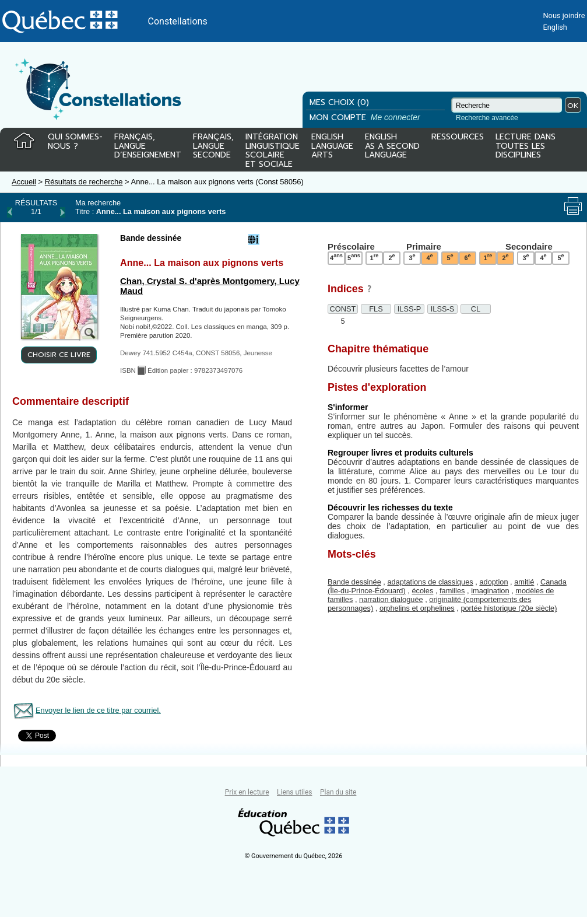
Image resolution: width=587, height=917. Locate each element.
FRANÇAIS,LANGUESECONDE (213, 146)
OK (573, 105)
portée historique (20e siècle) (509, 608)
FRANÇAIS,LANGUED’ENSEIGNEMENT (147, 146)
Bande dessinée (354, 582)
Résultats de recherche (84, 181)
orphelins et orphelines (417, 608)
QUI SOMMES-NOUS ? (75, 142)
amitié (524, 582)
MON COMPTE (366, 117)
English (555, 27)
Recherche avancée (487, 118)
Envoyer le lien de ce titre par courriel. (98, 710)
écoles (422, 590)
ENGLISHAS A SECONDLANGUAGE (392, 146)
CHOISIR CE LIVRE (58, 354)
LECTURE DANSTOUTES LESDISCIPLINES (525, 146)
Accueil (24, 181)
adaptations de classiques (430, 582)
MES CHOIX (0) (339, 102)
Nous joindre (564, 15)
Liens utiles (294, 792)
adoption (493, 582)
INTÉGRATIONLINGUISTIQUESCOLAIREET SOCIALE (272, 148)
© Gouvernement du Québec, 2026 (294, 856)
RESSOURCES (457, 137)
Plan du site (338, 792)
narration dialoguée (391, 599)
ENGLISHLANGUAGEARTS (332, 146)
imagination (490, 590)
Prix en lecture (247, 792)
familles (452, 590)
